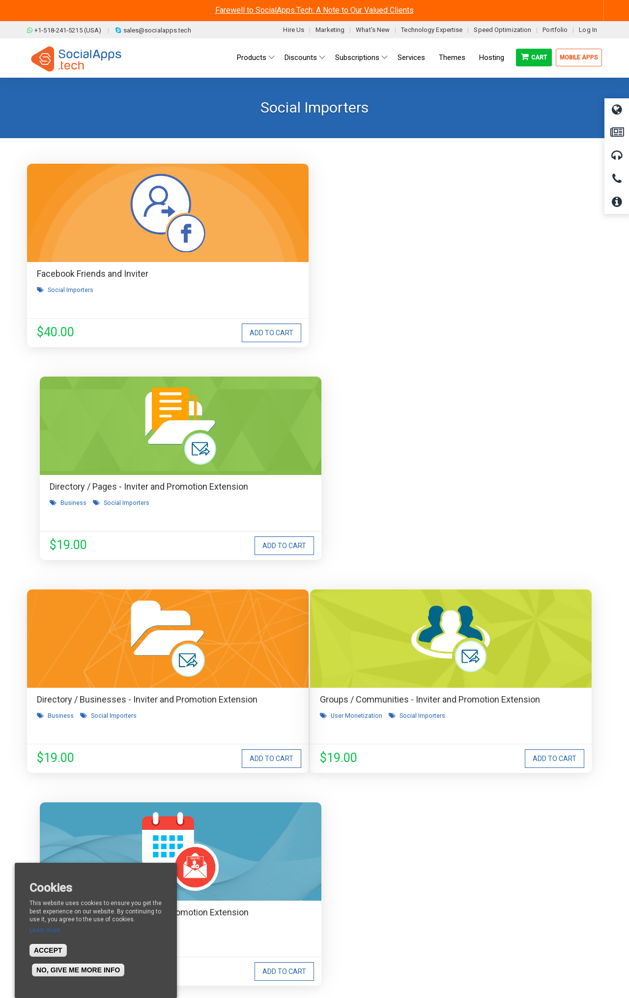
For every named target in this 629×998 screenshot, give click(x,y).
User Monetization (73, 518)
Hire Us (293, 29)
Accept (48, 950)
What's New (373, 29)
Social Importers (70, 290)
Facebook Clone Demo (360, 904)
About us (48, 859)
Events (254, 518)
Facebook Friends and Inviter (92, 273)
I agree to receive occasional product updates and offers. (318, 718)
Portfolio (555, 29)
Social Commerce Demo (362, 918)
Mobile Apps (579, 57)
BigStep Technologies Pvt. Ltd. (342, 968)
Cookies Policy (202, 918)
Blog (187, 859)
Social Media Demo (355, 889)
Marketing (329, 29)
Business (258, 303)
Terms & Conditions (210, 874)
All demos (340, 859)
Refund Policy (201, 889)
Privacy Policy (201, 904)
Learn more (44, 930)
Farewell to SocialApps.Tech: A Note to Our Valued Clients (314, 10)
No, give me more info (78, 970)
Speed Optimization (502, 29)
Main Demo (343, 874)
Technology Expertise (431, 29)
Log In (588, 29)
